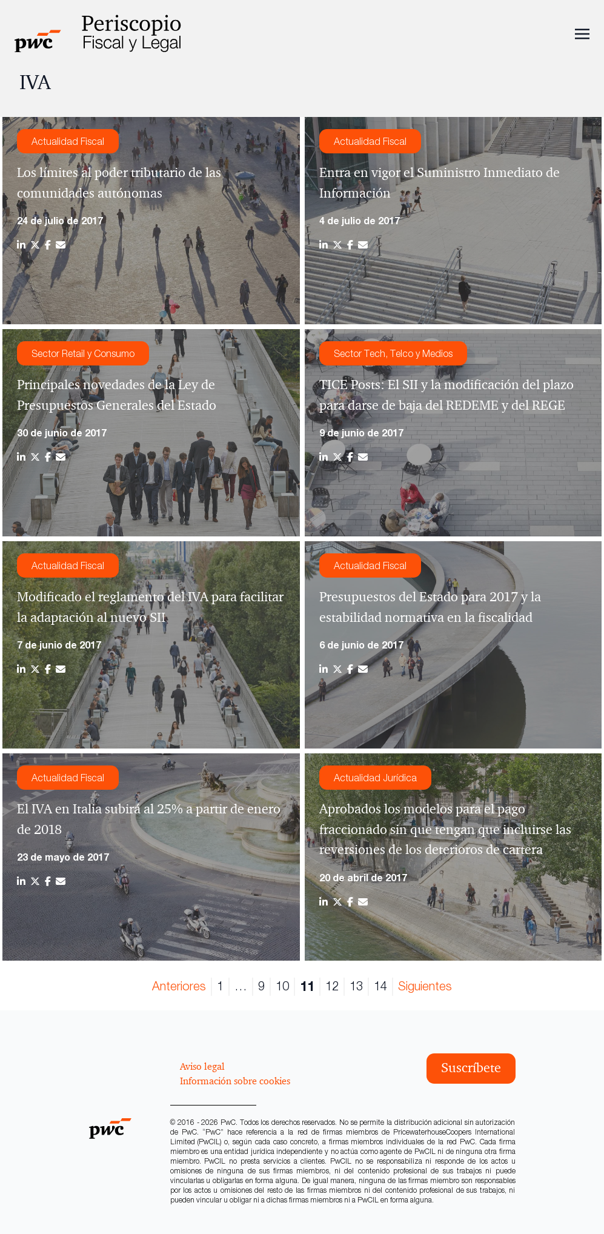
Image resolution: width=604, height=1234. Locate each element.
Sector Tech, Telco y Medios (393, 353)
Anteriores (179, 986)
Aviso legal (202, 1066)
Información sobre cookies (235, 1081)
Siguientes (425, 986)
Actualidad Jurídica (375, 777)
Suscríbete (471, 1067)
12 (332, 986)
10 (282, 986)
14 (380, 986)
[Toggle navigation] (582, 32)
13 (356, 986)
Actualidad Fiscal (68, 141)
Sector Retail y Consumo (83, 353)
